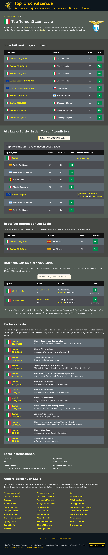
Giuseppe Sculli (77, 503)
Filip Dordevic (10, 503)
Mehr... (86, 8)
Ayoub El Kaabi (83, 193)
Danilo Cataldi (76, 496)
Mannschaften (11, 16)
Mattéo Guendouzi (12, 518)
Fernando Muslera (45, 500)
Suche (73, 8)
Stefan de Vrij (76, 525)
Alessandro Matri (12, 493)
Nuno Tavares (76, 518)
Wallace (7, 528)
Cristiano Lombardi (45, 496)
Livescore (59, 8)
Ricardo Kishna (77, 521)
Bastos (73, 493)
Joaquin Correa (11, 510)
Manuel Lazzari (11, 514)
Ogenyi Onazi (10, 521)
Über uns (43, 539)
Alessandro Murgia (45, 493)
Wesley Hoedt (43, 528)
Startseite (21, 8)
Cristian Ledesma (12, 496)
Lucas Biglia (42, 510)
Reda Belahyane (44, 521)
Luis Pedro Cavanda (79, 510)
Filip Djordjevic (77, 500)
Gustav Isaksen (11, 507)
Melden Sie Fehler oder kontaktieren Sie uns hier (24, 547)
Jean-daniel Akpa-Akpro (81, 507)
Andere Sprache (97, 545)
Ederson (7, 500)
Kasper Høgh (97, 196)
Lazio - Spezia (43, 299)
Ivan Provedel (43, 507)
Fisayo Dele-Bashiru (46, 503)
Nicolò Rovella (43, 518)
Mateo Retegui (84, 158)
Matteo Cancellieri (78, 514)
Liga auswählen (40, 8)
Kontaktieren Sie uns (61, 539)
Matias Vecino (43, 514)
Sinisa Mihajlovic (44, 525)
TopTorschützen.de (33, 3)
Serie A (18, 58)
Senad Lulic (9, 525)
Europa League (22, 81)
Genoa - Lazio (43, 290)
